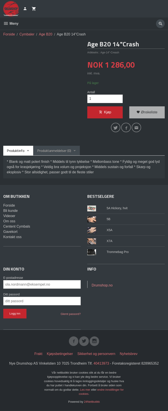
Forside (9, 34)
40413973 (101, 364)
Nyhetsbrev (129, 354)
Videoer (9, 216)
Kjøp (105, 112)
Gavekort (10, 232)
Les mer (85, 390)
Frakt (38, 354)
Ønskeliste (146, 112)
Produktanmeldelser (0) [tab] (54, 151)
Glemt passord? (71, 314)
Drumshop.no (102, 286)
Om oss (9, 221)
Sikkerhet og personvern (96, 354)
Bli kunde (10, 211)
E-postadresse (13, 278)
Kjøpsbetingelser (60, 354)
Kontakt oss (12, 237)
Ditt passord (11, 295)
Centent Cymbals (16, 227)
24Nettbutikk (92, 402)
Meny (10, 23)
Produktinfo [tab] (15, 151)
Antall (91, 92)
